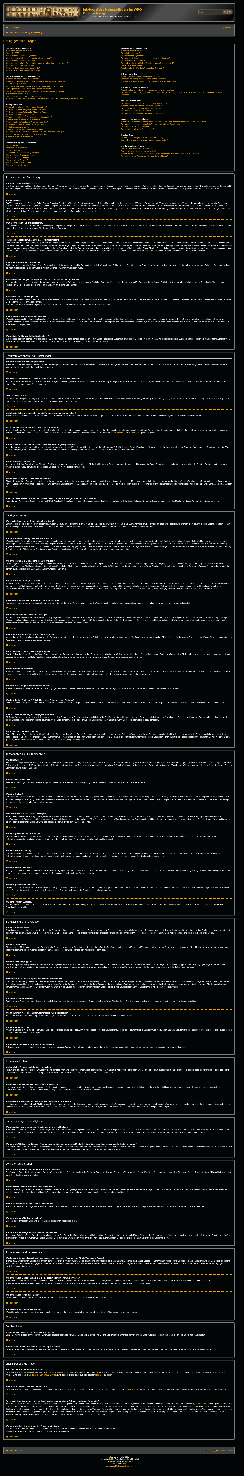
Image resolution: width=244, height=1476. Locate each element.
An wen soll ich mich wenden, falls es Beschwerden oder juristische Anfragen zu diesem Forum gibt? (160, 153)
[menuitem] (227, 28)
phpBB (110, 1459)
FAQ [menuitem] (210, 1451)
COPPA (153, 243)
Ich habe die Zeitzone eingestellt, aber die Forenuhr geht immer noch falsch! (35, 86)
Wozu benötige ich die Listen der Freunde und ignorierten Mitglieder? (148, 90)
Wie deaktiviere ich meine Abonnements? (137, 129)
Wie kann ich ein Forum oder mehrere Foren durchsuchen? (144, 103)
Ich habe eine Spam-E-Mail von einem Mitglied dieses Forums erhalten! (149, 81)
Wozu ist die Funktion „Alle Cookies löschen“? (24, 70)
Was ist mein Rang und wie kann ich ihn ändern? (25, 96)
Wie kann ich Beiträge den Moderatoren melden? (25, 129)
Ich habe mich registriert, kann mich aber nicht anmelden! (28, 58)
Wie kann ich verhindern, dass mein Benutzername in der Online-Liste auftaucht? (37, 81)
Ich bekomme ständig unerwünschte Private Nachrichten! (143, 79)
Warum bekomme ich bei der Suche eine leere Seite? (142, 108)
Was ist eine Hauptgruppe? (132, 65)
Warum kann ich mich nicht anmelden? (21, 60)
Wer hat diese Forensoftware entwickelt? (137, 148)
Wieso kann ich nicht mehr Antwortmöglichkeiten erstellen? (29, 117)
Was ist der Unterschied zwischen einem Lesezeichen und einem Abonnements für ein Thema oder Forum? (163, 122)
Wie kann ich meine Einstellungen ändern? (22, 79)
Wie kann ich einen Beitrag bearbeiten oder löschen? (26, 110)
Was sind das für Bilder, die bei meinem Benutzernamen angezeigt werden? (35, 91)
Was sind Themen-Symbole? (17, 165)
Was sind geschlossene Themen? (19, 163)
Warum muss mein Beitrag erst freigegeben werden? (26, 134)
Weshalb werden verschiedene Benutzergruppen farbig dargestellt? (147, 63)
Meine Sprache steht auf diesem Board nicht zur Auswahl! (28, 89)
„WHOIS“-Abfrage (202, 1404)
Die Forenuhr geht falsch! (16, 84)
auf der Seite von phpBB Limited (42, 1375)
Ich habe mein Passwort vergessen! (20, 65)
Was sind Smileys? (13, 150)
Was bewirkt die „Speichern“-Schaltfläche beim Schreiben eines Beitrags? (35, 132)
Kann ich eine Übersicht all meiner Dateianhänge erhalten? (144, 140)
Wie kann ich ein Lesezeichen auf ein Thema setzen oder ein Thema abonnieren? (153, 124)
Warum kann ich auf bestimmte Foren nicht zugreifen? (27, 122)
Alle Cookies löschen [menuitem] (224, 1451)
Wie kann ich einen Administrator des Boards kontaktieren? (144, 156)
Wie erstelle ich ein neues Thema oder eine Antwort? (26, 107)
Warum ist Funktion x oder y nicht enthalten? (138, 151)
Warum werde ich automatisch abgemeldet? (23, 68)
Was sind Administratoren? (131, 51)
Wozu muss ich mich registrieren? (19, 51)
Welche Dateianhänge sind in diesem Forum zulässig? (142, 138)
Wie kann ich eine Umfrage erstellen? (20, 115)
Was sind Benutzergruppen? (132, 56)
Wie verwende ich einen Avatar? (18, 94)
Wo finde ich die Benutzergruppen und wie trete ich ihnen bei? (145, 58)
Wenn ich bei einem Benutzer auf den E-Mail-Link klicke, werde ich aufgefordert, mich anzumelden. (44, 99)
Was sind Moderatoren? (130, 53)
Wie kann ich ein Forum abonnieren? (135, 126)
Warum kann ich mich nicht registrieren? (21, 56)
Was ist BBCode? (13, 145)
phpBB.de (136, 433)
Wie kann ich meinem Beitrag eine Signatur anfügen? (27, 112)
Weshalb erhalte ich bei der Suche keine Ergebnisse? (142, 106)
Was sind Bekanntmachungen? (18, 158)
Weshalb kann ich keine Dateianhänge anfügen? (25, 124)
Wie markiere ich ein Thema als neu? (20, 137)
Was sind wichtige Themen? (17, 160)
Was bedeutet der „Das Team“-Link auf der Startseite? (142, 68)
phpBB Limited (117, 433)
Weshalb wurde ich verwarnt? (17, 127)
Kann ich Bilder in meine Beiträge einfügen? (23, 153)
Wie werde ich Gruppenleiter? (133, 60)
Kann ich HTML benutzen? (16, 148)
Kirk (124, 1464)
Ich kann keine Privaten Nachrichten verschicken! (140, 76)
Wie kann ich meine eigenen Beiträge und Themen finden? (144, 113)
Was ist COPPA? (12, 53)
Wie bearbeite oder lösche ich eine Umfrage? (23, 119)
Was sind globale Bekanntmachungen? (21, 155)
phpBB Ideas (133, 1389)
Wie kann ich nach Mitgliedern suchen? (136, 111)
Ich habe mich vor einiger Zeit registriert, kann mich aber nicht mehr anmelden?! (37, 63)
